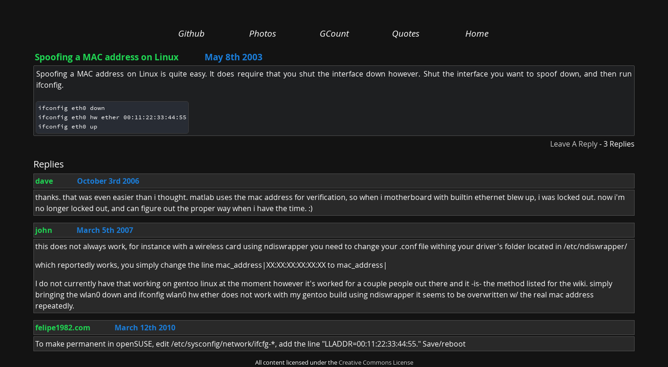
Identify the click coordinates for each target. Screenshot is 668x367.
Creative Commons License (376, 363)
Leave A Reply (573, 144)
